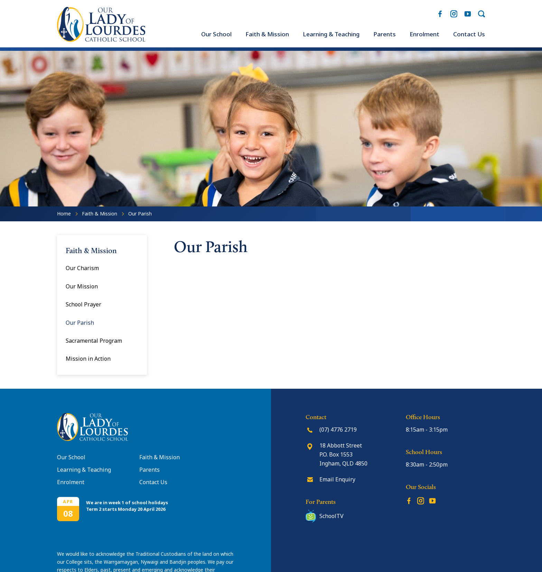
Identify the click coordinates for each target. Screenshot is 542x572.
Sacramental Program (94, 340)
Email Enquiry (337, 479)
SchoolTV (331, 516)
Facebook (440, 12)
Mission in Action (88, 358)
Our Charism (82, 268)
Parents (384, 34)
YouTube (468, 12)
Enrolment (424, 34)
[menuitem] (216, 34)
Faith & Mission (267, 34)
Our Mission (82, 286)
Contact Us (469, 34)
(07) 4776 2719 (338, 429)
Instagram (454, 13)
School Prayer (83, 304)
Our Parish (80, 322)
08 (68, 513)
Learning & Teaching (331, 34)
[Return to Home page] (101, 40)
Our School (216, 34)
